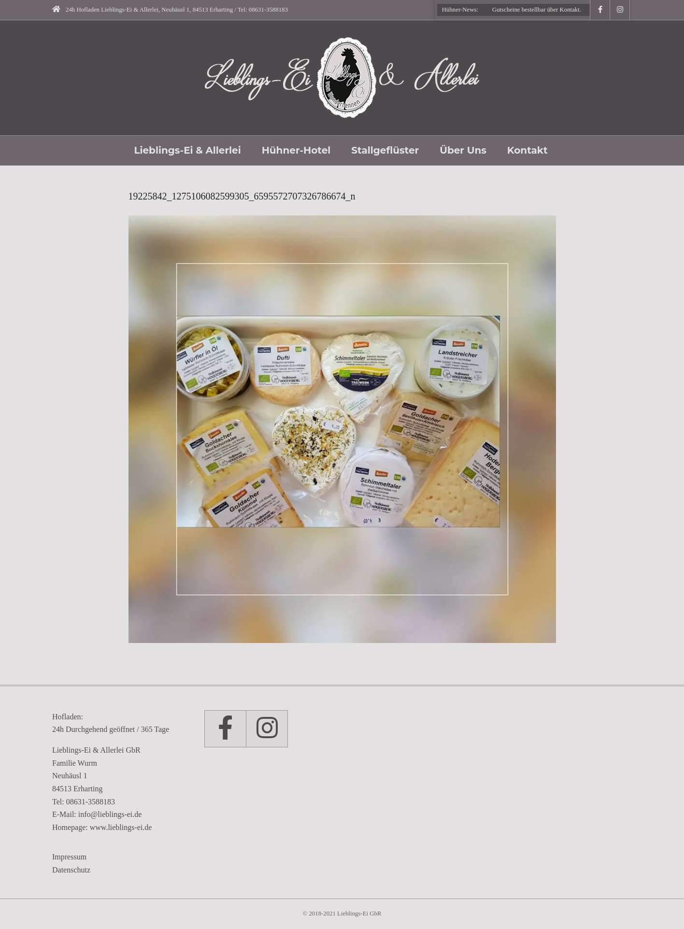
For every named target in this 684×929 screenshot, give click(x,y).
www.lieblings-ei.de (121, 827)
